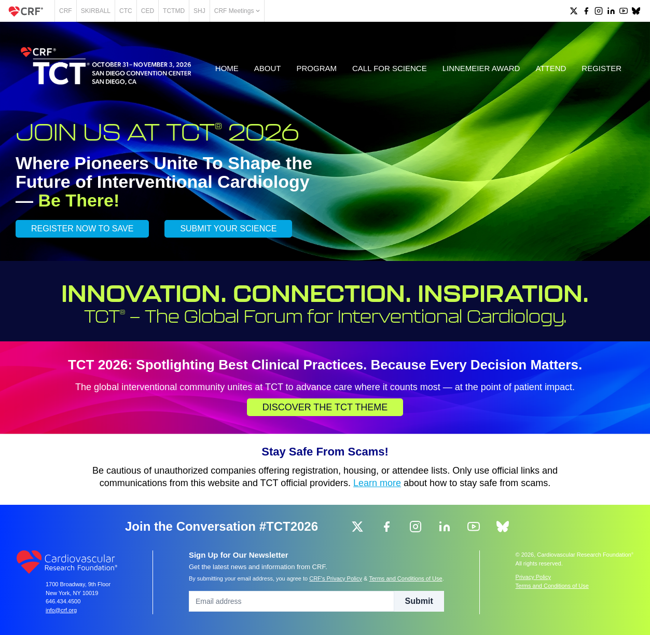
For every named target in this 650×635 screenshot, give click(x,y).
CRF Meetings (237, 11)
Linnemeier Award (481, 68)
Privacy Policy (533, 577)
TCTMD (174, 11)
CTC (125, 11)
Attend (550, 68)
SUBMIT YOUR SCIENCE (228, 228)
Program (317, 68)
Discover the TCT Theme (325, 407)
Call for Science (389, 68)
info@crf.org (61, 610)
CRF (65, 11)
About (267, 68)
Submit (419, 601)
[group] (574, 11)
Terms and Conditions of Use (405, 578)
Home (227, 68)
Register (601, 68)
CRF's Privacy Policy (335, 578)
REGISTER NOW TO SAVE (82, 228)
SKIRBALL (95, 11)
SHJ (199, 11)
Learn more (377, 483)
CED (147, 11)
